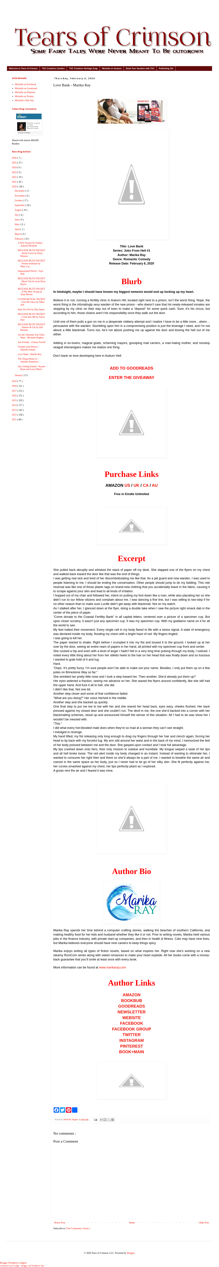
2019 (14, 381)
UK (137, 485)
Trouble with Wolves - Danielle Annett (28, 348)
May (17, 224)
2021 (14, 182)
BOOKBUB (131, 1000)
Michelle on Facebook (25, 84)
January (19, 375)
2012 (14, 415)
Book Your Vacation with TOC (140, 68)
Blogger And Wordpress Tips (32, 1266)
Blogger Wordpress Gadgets (13, 1263)
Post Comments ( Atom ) (78, 1228)
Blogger (130, 1253)
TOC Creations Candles (53, 68)
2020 (14, 186)
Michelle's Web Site (24, 100)
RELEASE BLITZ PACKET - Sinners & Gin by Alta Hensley (31, 327)
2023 (14, 172)
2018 (14, 386)
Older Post (204, 1222)
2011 (14, 419)
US (127, 485)
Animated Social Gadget (10, 1266)
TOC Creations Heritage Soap (83, 68)
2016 (14, 395)
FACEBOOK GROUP (131, 1029)
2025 (14, 162)
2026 (14, 158)
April (17, 229)
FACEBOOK (131, 1023)
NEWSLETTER (131, 1012)
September (20, 205)
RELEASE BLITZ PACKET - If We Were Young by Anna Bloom (31, 292)
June (17, 219)
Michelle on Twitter (24, 96)
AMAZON (131, 995)
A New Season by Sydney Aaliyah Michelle (30, 244)
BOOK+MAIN (131, 1051)
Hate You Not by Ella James (31, 309)
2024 (14, 167)
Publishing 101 (166, 68)
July (17, 215)
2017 (14, 391)
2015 (14, 400)
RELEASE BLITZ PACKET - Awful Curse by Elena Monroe (31, 253)
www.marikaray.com (112, 967)
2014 (14, 405)
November (20, 195)
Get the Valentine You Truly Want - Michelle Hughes (31, 336)
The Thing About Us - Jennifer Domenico (28, 360)
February (19, 239)
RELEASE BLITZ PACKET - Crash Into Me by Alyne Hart (31, 317)
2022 (14, 177)
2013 (14, 410)
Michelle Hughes (71, 1119)
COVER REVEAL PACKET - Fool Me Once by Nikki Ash (31, 302)
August (18, 210)
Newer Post (59, 1222)
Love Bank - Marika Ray (30, 354)
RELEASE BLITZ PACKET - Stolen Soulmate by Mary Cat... (31, 263)
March (18, 234)
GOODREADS (131, 1006)
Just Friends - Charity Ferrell (31, 342)
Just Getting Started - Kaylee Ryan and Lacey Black (31, 368)
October (19, 200)
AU (155, 485)
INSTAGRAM (131, 1040)
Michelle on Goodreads (26, 88)
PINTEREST (131, 1046)
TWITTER (132, 1034)
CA (146, 485)
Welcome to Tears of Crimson (23, 68)
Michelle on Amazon (112, 68)
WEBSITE (131, 1017)
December (20, 191)
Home (132, 1222)
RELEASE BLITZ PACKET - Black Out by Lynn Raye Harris (31, 281)
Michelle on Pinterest (25, 92)
